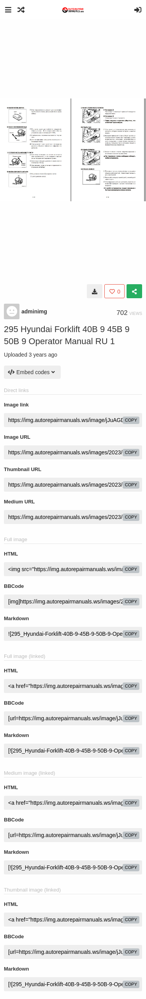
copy (131, 420)
